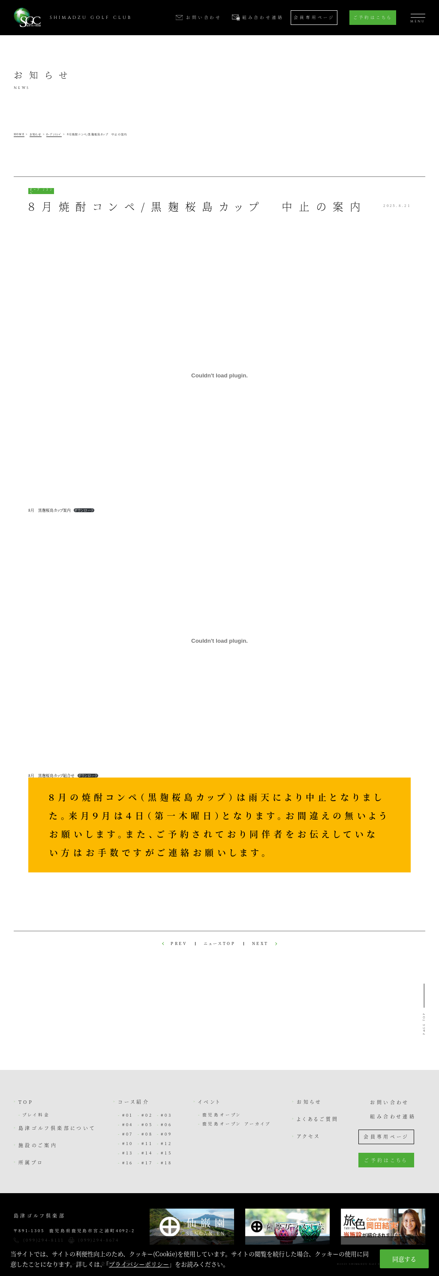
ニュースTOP (220, 944)
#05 (147, 1124)
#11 (147, 1143)
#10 (127, 1143)
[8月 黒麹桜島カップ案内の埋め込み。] (219, 375)
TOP (25, 1101)
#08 (147, 1134)
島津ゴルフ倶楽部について (57, 1127)
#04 (127, 1124)
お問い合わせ (389, 1102)
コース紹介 (134, 1101)
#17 (147, 1163)
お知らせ (309, 1101)
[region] (219, 1256)
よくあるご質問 (318, 1118)
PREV (179, 944)
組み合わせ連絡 (393, 1116)
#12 (166, 1143)
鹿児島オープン (222, 1115)
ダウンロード (84, 510)
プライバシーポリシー (139, 1264)
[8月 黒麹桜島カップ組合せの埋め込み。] (219, 641)
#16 (127, 1163)
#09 (166, 1134)
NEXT (260, 944)
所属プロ (31, 1162)
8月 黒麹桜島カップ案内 (49, 510)
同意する (404, 1259)
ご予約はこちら (372, 17)
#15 (166, 1153)
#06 (166, 1124)
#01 (127, 1115)
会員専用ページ (314, 17)
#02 (147, 1115)
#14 (147, 1153)
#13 (127, 1153)
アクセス (308, 1136)
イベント (209, 1101)
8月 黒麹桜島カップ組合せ (51, 775)
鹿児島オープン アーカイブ (236, 1124)
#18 (166, 1163)
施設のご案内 (37, 1145)
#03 (166, 1115)
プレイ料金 (36, 1115)
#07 (127, 1134)
